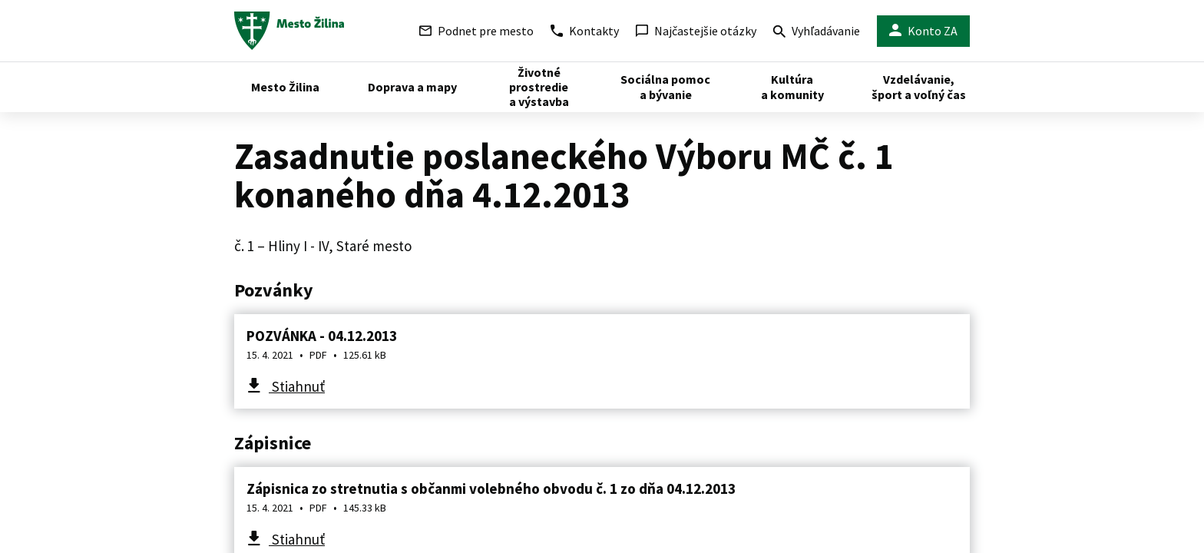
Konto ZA (923, 31)
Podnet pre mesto (476, 30)
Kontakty (585, 30)
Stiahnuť (297, 386)
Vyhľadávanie (816, 32)
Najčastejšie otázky (696, 30)
